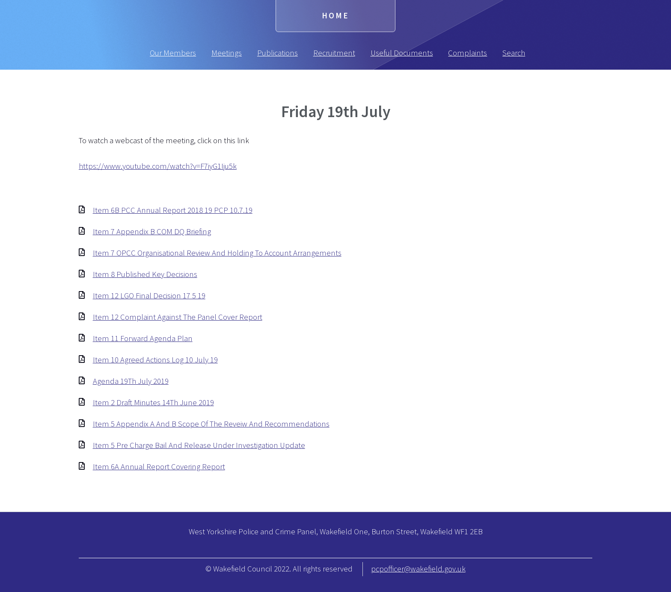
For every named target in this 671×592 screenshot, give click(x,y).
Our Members (173, 53)
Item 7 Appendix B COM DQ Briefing (152, 231)
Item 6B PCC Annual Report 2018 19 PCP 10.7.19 (172, 210)
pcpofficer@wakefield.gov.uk (418, 569)
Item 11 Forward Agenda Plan (143, 338)
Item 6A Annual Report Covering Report (159, 466)
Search (513, 53)
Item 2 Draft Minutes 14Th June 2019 (153, 402)
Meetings (226, 53)
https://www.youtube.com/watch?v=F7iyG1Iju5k (158, 166)
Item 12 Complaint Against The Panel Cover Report (177, 317)
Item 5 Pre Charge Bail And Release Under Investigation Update (199, 445)
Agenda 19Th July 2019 (131, 381)
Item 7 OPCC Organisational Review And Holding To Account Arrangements (217, 253)
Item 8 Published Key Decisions (145, 274)
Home (335, 16)
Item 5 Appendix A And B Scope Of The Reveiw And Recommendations (211, 424)
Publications (277, 53)
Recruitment (334, 53)
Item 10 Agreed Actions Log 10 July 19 (155, 360)
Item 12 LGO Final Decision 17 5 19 (149, 295)
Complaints (467, 53)
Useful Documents (402, 53)
